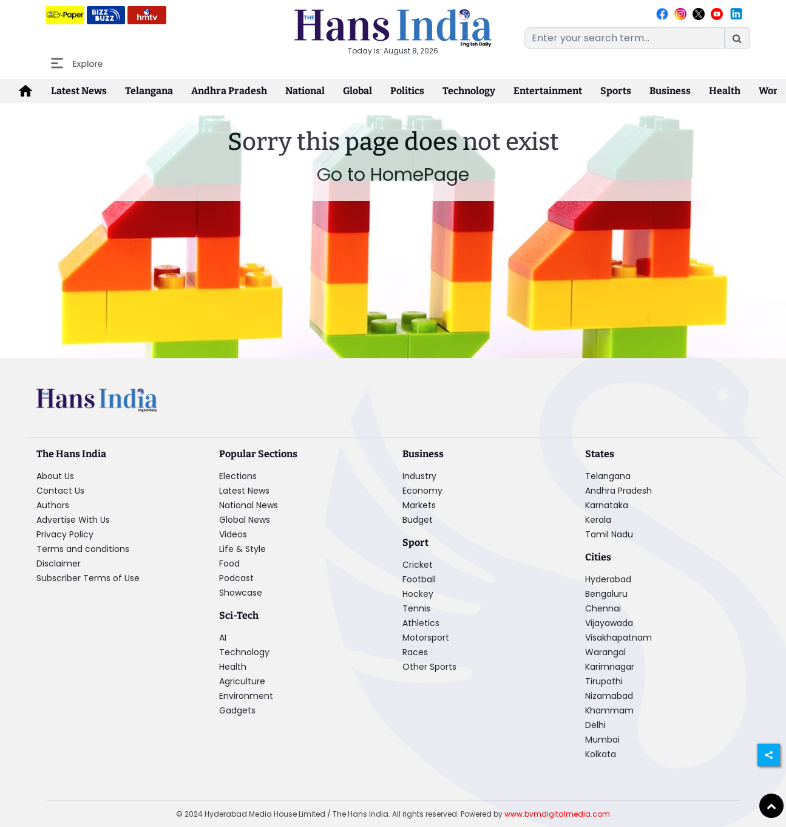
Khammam (609, 710)
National (305, 91)
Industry (419, 476)
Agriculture (242, 681)
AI (222, 637)
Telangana (149, 91)
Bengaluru (606, 594)
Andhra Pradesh (229, 91)
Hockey (417, 594)
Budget (417, 520)
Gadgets (237, 710)
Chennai (603, 608)
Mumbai (602, 739)
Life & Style (242, 549)
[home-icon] (25, 91)
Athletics (420, 623)
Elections (238, 476)
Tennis (416, 608)
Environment (246, 696)
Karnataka (606, 505)
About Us (55, 476)
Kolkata (600, 754)
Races (415, 652)
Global (357, 91)
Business (670, 91)
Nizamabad (609, 696)
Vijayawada (609, 623)
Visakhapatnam (618, 637)
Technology (468, 91)
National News (248, 505)
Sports (615, 91)
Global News (244, 520)
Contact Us (60, 490)
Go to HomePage (393, 175)
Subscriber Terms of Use (88, 578)
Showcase (240, 592)
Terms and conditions (82, 549)
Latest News (79, 91)
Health (724, 91)
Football (419, 579)
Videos (233, 534)
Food (229, 563)
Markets (419, 505)
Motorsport (425, 637)
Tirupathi (604, 681)
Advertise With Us (73, 520)
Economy (422, 490)
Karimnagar (609, 666)
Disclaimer (58, 563)
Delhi (595, 725)
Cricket (417, 564)
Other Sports (429, 666)
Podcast (236, 578)
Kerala (598, 520)
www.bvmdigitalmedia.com (557, 814)
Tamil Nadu (609, 534)
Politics (407, 91)
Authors (52, 505)
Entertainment (547, 91)
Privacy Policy (64, 534)
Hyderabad (608, 579)
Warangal (605, 652)
